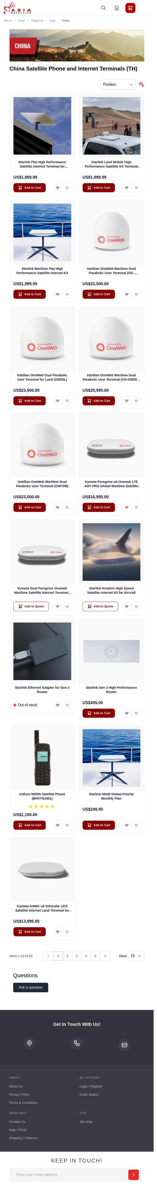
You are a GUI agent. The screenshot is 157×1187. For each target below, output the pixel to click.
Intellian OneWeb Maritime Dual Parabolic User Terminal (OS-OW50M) (111, 271)
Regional (37, 20)
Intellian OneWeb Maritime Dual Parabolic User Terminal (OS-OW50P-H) (111, 377)
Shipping (15, 1138)
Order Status (89, 1094)
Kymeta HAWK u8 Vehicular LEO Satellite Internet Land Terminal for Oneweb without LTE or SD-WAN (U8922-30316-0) (42, 908)
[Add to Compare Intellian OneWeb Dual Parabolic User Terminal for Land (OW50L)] (67, 401)
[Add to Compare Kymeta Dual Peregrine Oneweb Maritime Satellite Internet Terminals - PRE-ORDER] (67, 606)
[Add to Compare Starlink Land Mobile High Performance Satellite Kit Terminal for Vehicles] (136, 188)
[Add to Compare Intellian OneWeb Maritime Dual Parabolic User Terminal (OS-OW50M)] (136, 294)
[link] (48, 956)
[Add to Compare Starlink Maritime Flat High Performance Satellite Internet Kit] (67, 294)
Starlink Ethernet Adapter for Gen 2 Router (42, 690)
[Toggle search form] (103, 7)
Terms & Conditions (23, 1102)
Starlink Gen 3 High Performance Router (111, 690)
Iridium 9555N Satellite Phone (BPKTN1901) (42, 796)
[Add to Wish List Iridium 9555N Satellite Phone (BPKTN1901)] (57, 825)
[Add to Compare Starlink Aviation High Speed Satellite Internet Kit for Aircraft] (136, 606)
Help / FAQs (18, 1130)
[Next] (105, 956)
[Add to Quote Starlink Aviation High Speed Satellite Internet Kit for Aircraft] (100, 606)
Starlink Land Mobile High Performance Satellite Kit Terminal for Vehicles (111, 164)
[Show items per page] (136, 956)
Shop (21, 20)
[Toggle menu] (143, 7)
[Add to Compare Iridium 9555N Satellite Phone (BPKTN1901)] (67, 825)
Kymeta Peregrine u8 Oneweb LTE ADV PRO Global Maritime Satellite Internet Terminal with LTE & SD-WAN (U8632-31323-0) (111, 484)
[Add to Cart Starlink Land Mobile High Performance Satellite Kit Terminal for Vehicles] (99, 187)
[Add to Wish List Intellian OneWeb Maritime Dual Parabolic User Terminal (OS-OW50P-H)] (127, 401)
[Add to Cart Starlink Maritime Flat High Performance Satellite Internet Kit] (29, 294)
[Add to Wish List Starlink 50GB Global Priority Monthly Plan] (127, 825)
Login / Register (91, 1086)
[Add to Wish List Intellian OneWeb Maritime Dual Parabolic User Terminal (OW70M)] (57, 507)
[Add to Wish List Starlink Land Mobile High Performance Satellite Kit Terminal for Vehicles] (127, 188)
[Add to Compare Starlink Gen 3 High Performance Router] (136, 713)
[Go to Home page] (17, 8)
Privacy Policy (19, 1094)
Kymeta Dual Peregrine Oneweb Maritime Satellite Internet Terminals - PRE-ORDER (42, 590)
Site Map (86, 1122)
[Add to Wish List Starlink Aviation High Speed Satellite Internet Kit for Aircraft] (127, 606)
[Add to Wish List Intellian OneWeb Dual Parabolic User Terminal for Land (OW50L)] (57, 401)
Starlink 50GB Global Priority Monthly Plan (111, 796)
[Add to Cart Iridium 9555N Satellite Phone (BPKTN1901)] (29, 825)
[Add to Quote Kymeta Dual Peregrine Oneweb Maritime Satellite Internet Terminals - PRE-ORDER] (31, 606)
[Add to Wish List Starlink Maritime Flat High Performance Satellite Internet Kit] (57, 294)
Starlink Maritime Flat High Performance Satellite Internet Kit (42, 271)
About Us (16, 1086)
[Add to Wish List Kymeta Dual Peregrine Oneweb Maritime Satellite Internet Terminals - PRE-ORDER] (57, 606)
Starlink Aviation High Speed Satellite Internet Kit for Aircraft (111, 590)
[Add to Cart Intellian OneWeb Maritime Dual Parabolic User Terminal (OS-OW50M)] (99, 294)
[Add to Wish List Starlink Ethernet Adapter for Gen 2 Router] (57, 705)
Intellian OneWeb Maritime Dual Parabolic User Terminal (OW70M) (42, 484)
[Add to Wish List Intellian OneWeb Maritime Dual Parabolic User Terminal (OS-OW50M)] (127, 294)
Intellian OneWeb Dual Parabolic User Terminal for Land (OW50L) (42, 377)
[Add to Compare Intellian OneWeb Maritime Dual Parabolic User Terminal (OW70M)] (67, 507)
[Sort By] (118, 85)
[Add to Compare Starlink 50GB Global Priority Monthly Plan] (136, 825)
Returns (32, 1138)
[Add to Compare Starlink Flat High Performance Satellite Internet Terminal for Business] (67, 188)
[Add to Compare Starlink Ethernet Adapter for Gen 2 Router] (67, 705)
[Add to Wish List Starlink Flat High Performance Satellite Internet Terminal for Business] (57, 188)
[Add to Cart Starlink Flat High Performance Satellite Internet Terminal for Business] (29, 187)
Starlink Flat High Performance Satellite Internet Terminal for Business (42, 164)
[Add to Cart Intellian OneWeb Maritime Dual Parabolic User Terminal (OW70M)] (29, 507)
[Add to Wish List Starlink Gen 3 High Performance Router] (127, 713)
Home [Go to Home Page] (8, 20)
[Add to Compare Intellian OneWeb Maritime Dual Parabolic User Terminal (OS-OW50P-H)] (136, 401)
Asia (52, 20)
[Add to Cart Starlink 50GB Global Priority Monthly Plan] (99, 825)
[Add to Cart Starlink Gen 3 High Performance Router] (99, 713)
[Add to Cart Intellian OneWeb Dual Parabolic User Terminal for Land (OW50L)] (29, 400)
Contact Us (17, 1122)
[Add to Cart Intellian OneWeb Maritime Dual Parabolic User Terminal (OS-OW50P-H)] (99, 400)
